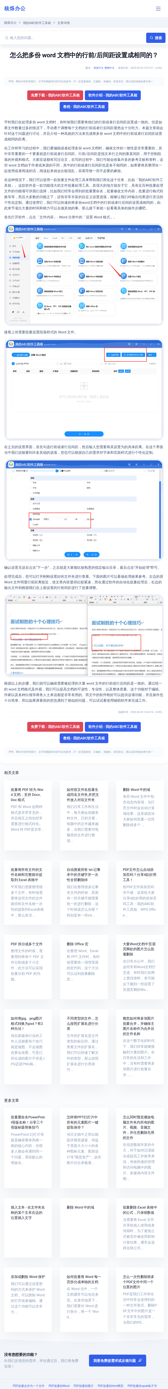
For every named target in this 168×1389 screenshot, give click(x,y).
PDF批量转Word (59, 1386)
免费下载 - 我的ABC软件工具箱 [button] (55, 95)
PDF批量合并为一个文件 (28, 1386)
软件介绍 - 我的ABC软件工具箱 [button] (112, 95)
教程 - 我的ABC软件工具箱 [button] (84, 107)
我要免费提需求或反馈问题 (117, 1361)
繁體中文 (110, 67)
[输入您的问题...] (77, 37)
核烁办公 (15, 8)
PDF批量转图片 (84, 1386)
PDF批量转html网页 (111, 1386)
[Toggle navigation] (158, 9)
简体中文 (99, 67)
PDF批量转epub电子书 (142, 1386)
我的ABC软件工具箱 (37, 23)
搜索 (156, 38)
